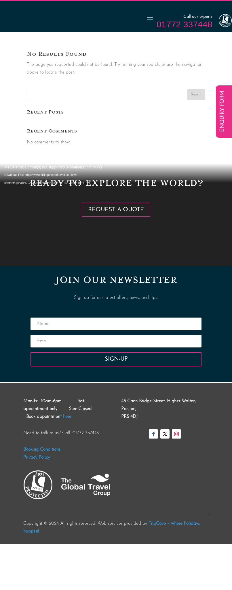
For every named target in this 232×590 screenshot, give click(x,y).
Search (196, 140)
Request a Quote (116, 256)
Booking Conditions (41, 495)
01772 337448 (184, 70)
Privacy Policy (36, 503)
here (67, 462)
